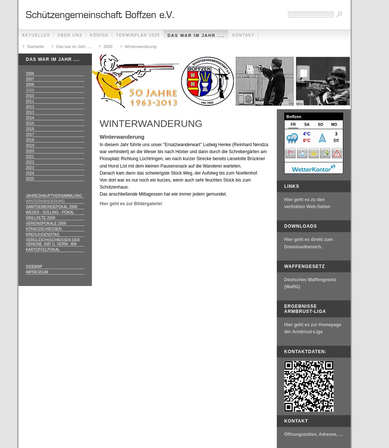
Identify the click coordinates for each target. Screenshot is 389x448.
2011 (30, 101)
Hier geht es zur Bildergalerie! (131, 203)
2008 (30, 85)
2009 (107, 46)
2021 (30, 157)
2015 (30, 123)
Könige (99, 35)
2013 (30, 112)
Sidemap (34, 267)
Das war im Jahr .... (196, 35)
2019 (30, 146)
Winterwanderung (140, 46)
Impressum (37, 272)
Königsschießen (44, 229)
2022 (30, 162)
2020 (30, 151)
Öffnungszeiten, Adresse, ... (313, 434)
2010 (30, 96)
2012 (30, 107)
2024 (30, 173)
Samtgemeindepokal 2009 (51, 207)
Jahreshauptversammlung (54, 196)
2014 (30, 118)
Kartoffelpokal (43, 250)
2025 (30, 179)
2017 (30, 134)
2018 (30, 140)
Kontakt (243, 35)
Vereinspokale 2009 (46, 223)
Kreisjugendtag (42, 234)
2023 (30, 168)
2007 (30, 79)
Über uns (70, 35)
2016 (30, 129)
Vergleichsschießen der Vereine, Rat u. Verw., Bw (53, 242)
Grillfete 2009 (40, 218)
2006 (30, 74)
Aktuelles (36, 35)
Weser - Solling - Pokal (50, 212)
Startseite (35, 46)
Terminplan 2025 (138, 35)
